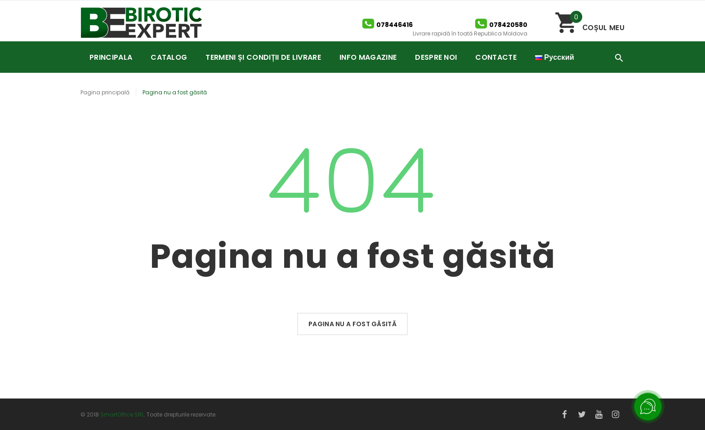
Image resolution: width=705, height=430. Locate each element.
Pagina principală (104, 92)
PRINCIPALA (110, 57)
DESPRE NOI (436, 57)
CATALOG (169, 57)
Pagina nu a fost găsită (352, 323)
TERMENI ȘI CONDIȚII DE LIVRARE (263, 57)
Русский (554, 57)
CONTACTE (496, 57)
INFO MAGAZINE (368, 57)
